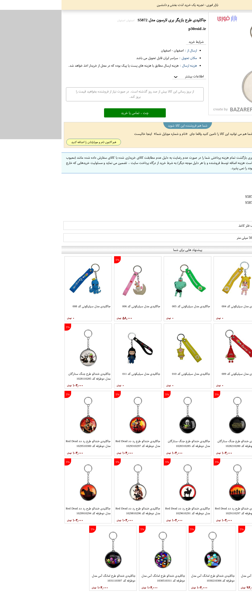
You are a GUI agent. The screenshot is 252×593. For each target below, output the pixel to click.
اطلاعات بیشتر (126, 76)
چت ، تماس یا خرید (73, 113)
